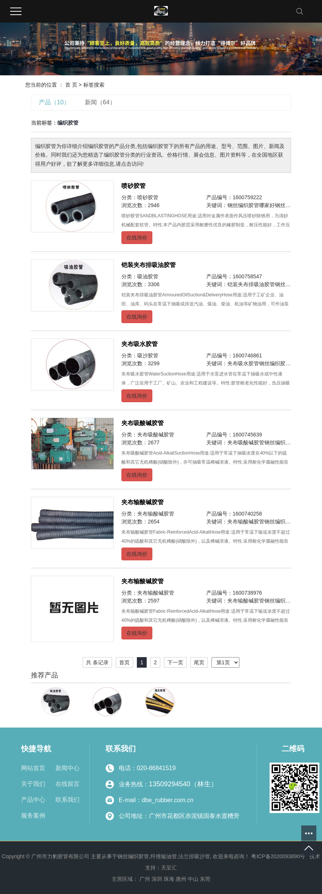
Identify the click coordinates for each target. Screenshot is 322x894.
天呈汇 (169, 868)
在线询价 (136, 238)
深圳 (157, 879)
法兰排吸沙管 (194, 856)
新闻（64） (100, 102)
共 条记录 (97, 662)
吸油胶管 (147, 276)
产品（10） (54, 102)
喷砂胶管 (133, 186)
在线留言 (67, 784)
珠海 (169, 879)
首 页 (71, 85)
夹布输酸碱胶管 (142, 502)
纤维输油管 (163, 856)
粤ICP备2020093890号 (278, 856)
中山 (193, 879)
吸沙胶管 (147, 355)
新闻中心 (67, 768)
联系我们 (67, 799)
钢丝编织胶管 (133, 856)
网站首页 (33, 768)
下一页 (175, 662)
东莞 (205, 879)
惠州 (181, 879)
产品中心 (33, 799)
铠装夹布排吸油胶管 (148, 265)
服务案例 (33, 815)
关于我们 (33, 784)
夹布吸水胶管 (139, 344)
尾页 (199, 662)
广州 (145, 879)
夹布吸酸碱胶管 (142, 423)
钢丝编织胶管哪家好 (251, 205)
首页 (124, 662)
